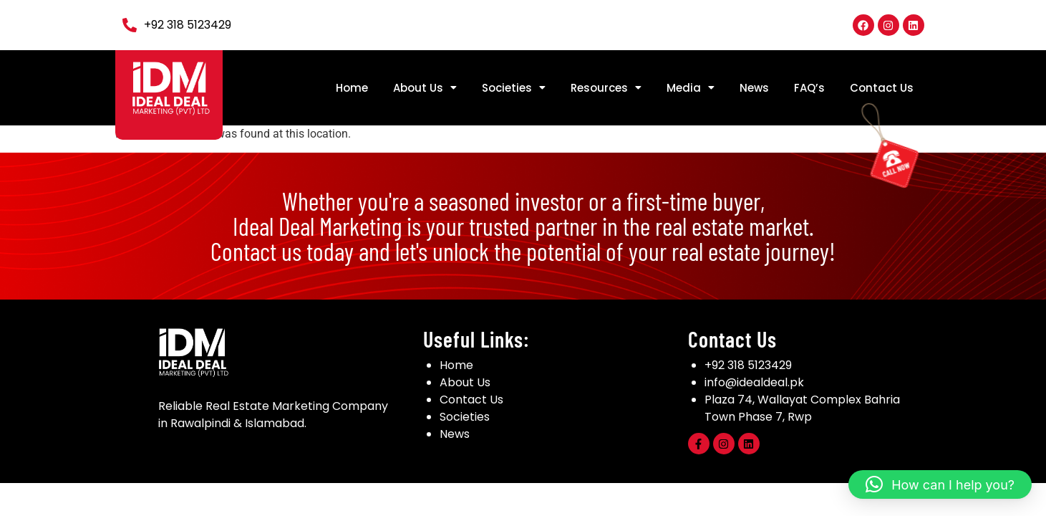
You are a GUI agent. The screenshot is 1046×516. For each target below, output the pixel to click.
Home (352, 87)
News (754, 87)
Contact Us (882, 87)
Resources (606, 87)
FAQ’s (809, 87)
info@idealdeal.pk (754, 382)
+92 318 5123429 (748, 365)
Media (691, 87)
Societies (514, 87)
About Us (425, 87)
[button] (425, 88)
